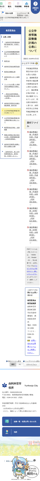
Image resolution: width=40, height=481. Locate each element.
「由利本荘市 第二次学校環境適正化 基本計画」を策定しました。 (12, 154)
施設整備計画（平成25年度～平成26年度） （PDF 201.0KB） (33, 139)
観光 (9, 6)
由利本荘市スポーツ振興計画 (12, 78)
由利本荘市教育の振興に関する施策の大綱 (12, 145)
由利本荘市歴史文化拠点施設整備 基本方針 (12, 104)
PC (20, 364)
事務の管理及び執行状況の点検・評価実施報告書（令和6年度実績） (12, 137)
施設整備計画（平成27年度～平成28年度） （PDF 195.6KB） (33, 158)
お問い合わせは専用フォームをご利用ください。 (31, 347)
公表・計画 (7, 37)
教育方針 (7, 61)
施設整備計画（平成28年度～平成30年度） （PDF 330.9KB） (33, 177)
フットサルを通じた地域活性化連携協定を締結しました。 (12, 86)
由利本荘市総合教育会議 (12, 66)
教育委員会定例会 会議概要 (12, 128)
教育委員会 (10, 30)
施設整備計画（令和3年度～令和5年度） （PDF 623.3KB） (33, 215)
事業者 (26, 6)
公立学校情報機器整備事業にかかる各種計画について (12, 54)
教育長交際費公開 (9, 72)
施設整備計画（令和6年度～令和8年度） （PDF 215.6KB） (33, 234)
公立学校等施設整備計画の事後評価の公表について (12, 120)
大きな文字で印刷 (27, 63)
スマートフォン (31, 364)
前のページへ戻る (14, 361)
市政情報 (18, 6)
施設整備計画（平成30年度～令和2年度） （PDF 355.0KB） (33, 196)
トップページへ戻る (32, 361)
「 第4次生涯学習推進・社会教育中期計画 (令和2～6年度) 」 (12, 96)
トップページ (21, 13)
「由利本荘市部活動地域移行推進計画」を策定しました (12, 44)
